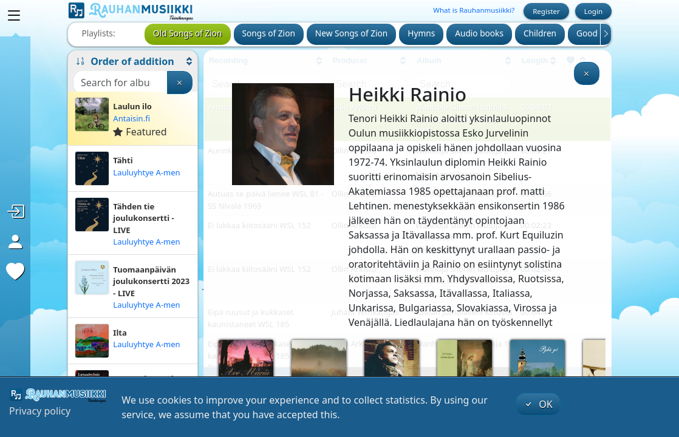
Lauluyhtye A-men (146, 172)
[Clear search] (180, 82)
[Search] (120, 82)
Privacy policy (39, 411)
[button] (132, 61)
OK (538, 404)
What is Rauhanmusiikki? (473, 10)
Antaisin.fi (131, 118)
